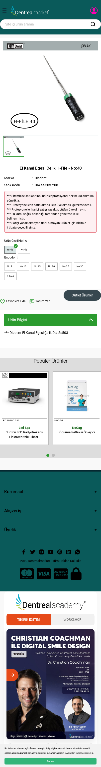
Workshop (72, 619)
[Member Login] (94, 12)
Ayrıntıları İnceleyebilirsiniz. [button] (79, 753)
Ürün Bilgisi (17, 320)
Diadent (41, 178)
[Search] (50, 24)
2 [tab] (53, 455)
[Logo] (30, 11)
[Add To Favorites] (12, 301)
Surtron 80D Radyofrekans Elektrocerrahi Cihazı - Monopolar (24, 433)
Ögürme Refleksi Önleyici (77, 430)
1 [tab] (47, 455)
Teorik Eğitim (28, 619)
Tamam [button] (50, 761)
